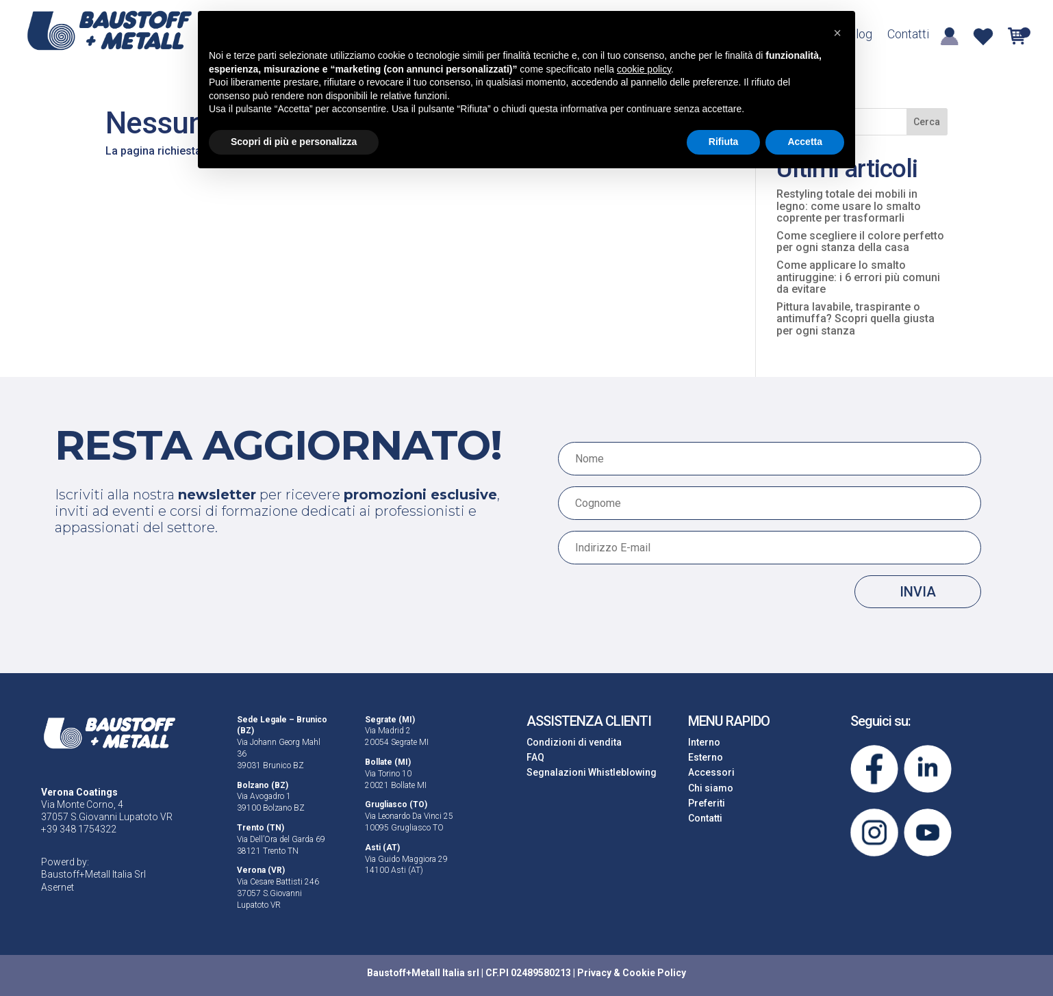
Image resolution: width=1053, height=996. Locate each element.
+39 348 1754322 (78, 829)
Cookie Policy (654, 972)
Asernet (57, 887)
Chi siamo (710, 788)
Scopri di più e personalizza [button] (294, 141)
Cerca (926, 121)
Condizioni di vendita (574, 742)
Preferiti (706, 803)
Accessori (711, 772)
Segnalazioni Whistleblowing (591, 772)
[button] (837, 33)
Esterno (705, 757)
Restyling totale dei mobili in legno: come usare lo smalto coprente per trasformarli (848, 205)
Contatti (908, 35)
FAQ (535, 757)
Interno (704, 742)
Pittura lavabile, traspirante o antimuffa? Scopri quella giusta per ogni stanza (855, 318)
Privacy (594, 972)
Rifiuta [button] (724, 141)
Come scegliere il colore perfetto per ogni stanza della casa (860, 241)
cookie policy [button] (644, 69)
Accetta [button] (804, 141)
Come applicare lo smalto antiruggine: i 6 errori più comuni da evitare (858, 277)
